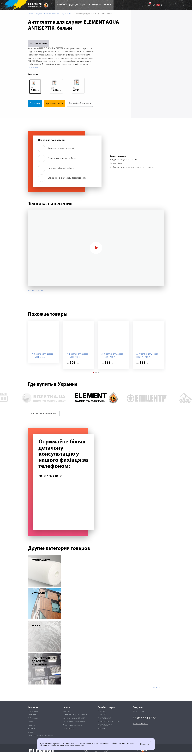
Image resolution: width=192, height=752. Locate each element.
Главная (30, 14)
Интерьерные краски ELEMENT (75, 715)
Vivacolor (66, 711)
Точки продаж (138, 711)
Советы (31, 722)
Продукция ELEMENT (67, 14)
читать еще (33, 67)
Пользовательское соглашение (41, 736)
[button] (93, 379)
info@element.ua (140, 723)
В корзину (35, 103)
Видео (30, 732)
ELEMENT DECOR (104, 718)
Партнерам (32, 715)
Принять (144, 744)
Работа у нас (33, 718)
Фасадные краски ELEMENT (73, 718)
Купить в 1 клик (55, 103)
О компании (33, 711)
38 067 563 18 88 (50, 483)
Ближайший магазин (41, 110)
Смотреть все (158, 694)
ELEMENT (101, 711)
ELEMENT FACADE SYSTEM (109, 722)
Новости (31, 725)
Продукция (38, 14)
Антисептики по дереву (51, 14)
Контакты (32, 729)
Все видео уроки (35, 297)
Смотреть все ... (69, 729)
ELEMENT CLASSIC (105, 725)
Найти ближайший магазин (44, 420)
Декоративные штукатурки (74, 722)
